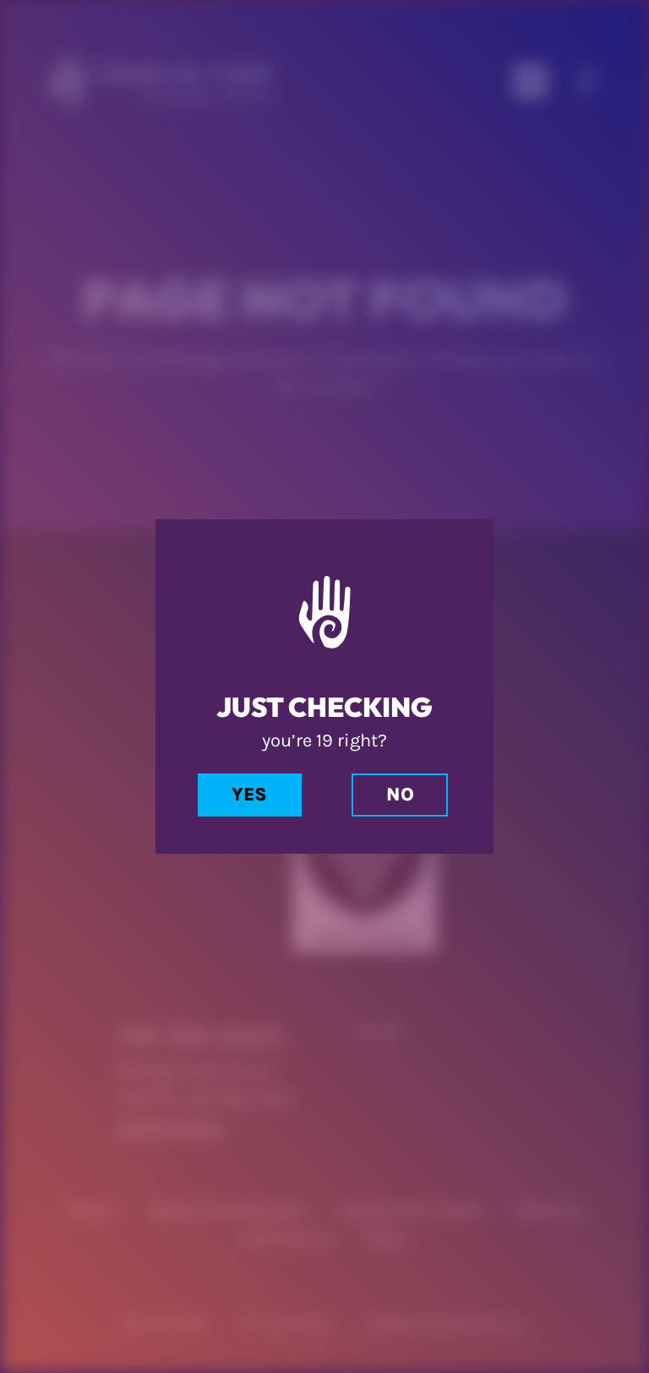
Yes (249, 795)
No (400, 795)
